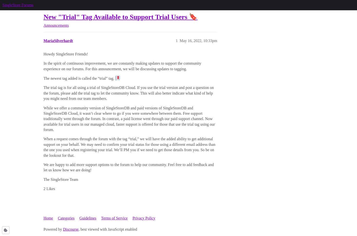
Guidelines (88, 218)
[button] (5, 230)
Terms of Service (114, 218)
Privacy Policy (144, 218)
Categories (66, 218)
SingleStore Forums (18, 5)
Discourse (71, 229)
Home (48, 218)
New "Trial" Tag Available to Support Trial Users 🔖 (120, 17)
